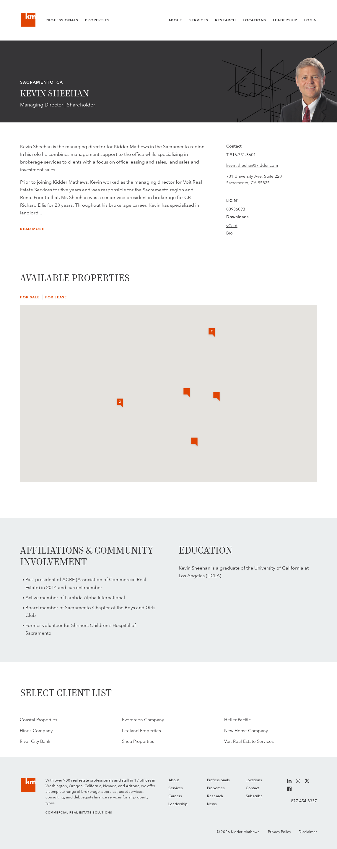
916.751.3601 (243, 154)
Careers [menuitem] (175, 796)
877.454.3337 (304, 800)
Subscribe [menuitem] (254, 796)
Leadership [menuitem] (178, 804)
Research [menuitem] (215, 796)
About (175, 20)
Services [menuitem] (175, 788)
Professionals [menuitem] (218, 780)
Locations (254, 20)
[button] (216, 397)
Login (310, 20)
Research (225, 20)
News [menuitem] (212, 804)
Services (198, 20)
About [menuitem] (173, 780)
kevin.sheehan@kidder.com (252, 165)
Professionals (61, 20)
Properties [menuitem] (216, 788)
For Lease (56, 297)
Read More (32, 229)
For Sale (29, 297)
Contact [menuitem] (252, 788)
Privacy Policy (279, 831)
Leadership (285, 20)
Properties (97, 20)
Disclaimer (308, 831)
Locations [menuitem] (254, 780)
